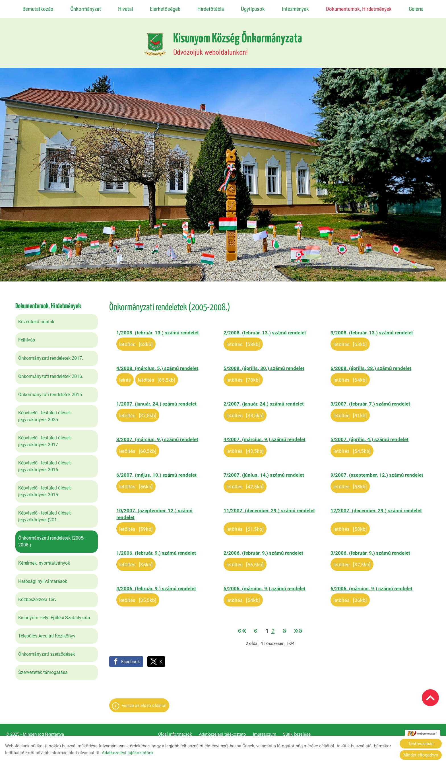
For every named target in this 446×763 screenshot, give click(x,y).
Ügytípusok (253, 9)
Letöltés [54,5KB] (352, 448)
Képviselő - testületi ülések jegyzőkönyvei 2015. (44, 488)
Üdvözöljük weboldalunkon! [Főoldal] (237, 42)
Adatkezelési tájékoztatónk (128, 752)
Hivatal (125, 9)
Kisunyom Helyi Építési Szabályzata (54, 615)
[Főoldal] (155, 41)
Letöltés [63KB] (136, 341)
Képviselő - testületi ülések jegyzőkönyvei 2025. (44, 413)
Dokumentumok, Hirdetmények (359, 9)
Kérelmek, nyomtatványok (44, 560)
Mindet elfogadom (420, 755)
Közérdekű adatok (36, 319)
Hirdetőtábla (210, 9)
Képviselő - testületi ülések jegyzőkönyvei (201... (44, 513)
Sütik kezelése (297, 731)
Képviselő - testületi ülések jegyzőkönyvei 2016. (44, 463)
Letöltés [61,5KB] (245, 526)
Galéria (416, 9)
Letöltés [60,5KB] (137, 448)
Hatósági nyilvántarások (42, 578)
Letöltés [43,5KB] (245, 448)
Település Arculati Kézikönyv (46, 633)
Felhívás (26, 337)
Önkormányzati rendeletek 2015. (50, 391)
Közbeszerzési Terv (37, 596)
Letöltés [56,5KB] (245, 562)
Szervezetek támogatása (43, 669)
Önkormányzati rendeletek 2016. (50, 373)
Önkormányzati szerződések (46, 651)
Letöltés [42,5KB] (245, 484)
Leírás (125, 377)
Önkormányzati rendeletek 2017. (50, 355)
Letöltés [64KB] (350, 377)
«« (241, 628)
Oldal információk (175, 731)
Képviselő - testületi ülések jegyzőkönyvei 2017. (44, 438)
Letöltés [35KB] (136, 562)
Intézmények (295, 9)
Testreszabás (420, 743)
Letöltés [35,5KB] (137, 597)
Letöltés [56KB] (136, 484)
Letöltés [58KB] (243, 341)
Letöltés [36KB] (350, 597)
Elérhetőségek (165, 9)
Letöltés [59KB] (136, 526)
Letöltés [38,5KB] (245, 413)
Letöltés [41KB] (350, 413)
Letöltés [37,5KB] (137, 413)
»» (298, 628)
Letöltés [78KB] (243, 377)
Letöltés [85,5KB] (156, 377)
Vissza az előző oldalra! (144, 702)
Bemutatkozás (37, 9)
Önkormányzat (85, 9)
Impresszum (264, 731)
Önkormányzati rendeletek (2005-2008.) (51, 538)
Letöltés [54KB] (243, 597)
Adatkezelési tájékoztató (222, 731)
